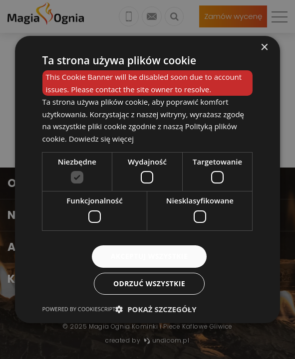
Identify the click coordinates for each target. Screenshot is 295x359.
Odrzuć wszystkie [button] (149, 283)
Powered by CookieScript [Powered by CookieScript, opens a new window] (79, 309)
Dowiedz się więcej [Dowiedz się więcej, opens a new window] (101, 139)
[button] (155, 309)
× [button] (264, 47)
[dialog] (148, 179)
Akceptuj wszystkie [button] (149, 256)
